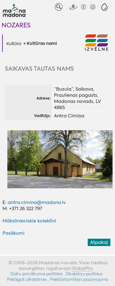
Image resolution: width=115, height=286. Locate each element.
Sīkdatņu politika (84, 273)
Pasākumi (13, 233)
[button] (104, 7)
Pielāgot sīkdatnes (27, 279)
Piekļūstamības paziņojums (79, 279)
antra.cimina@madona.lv (37, 202)
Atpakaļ (99, 242)
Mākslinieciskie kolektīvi (29, 221)
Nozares (16, 25)
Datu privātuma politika (36, 273)
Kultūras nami (42, 43)
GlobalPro (82, 268)
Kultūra (13, 43)
